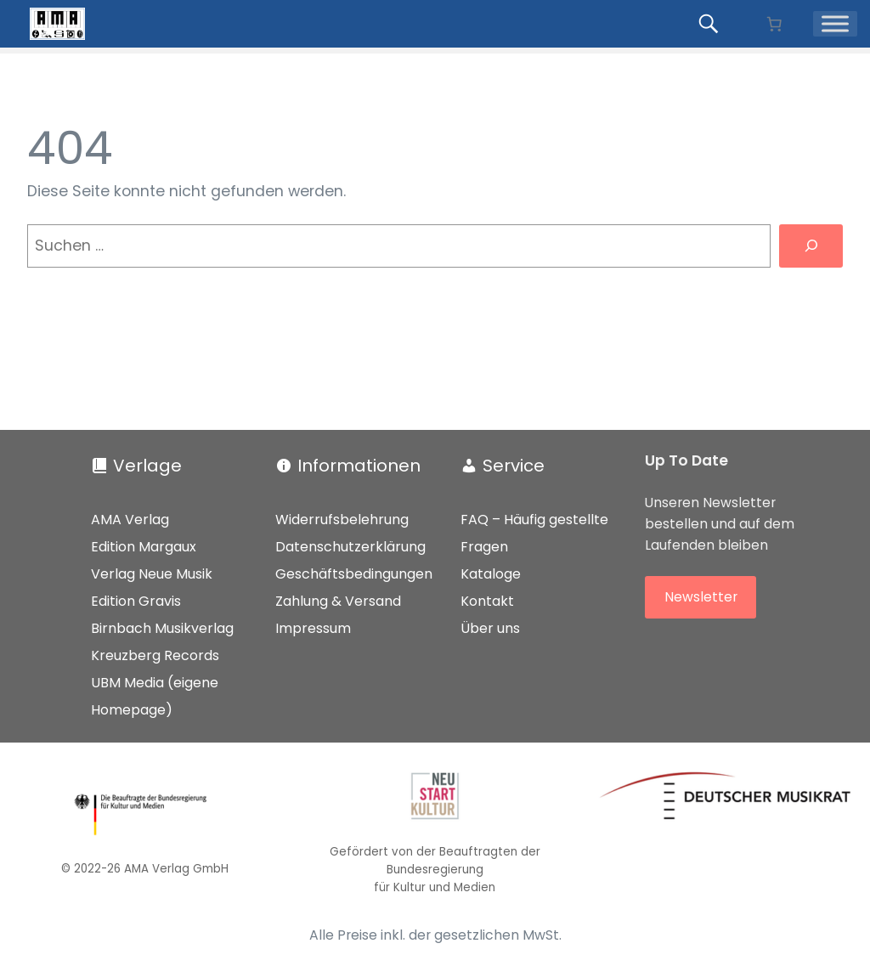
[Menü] (835, 23)
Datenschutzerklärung (350, 546)
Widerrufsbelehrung (342, 519)
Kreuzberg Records (155, 655)
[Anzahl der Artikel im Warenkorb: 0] (774, 23)
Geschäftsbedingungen (353, 574)
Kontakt (487, 601)
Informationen (359, 465)
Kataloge (490, 574)
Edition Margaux (143, 546)
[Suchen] (811, 246)
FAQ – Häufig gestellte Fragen (534, 533)
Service (514, 465)
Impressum (313, 628)
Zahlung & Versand (338, 601)
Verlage (147, 465)
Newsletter (700, 597)
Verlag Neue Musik (151, 574)
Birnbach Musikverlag (162, 628)
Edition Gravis (136, 601)
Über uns (490, 628)
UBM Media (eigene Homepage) (154, 696)
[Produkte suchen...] (711, 24)
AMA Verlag (130, 519)
